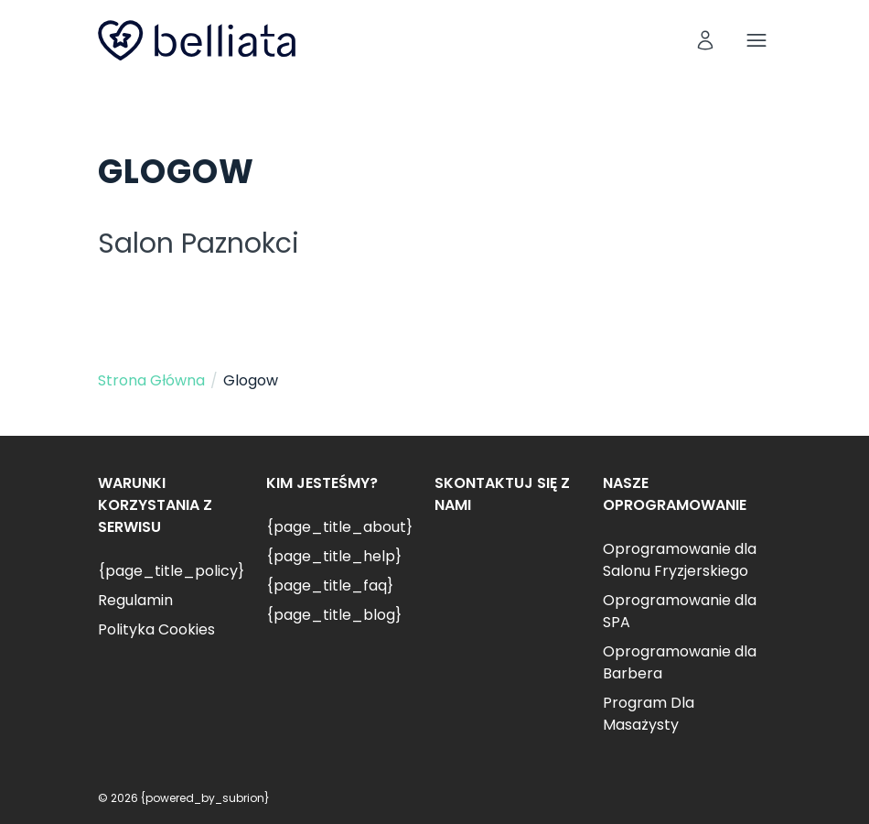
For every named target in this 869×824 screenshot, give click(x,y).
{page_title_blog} (334, 614)
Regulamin (135, 600)
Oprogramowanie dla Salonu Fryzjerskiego (679, 559)
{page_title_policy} (171, 570)
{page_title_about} (339, 526)
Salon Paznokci (198, 243)
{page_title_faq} (329, 585)
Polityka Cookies (156, 629)
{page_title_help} (334, 556)
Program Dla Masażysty (648, 713)
